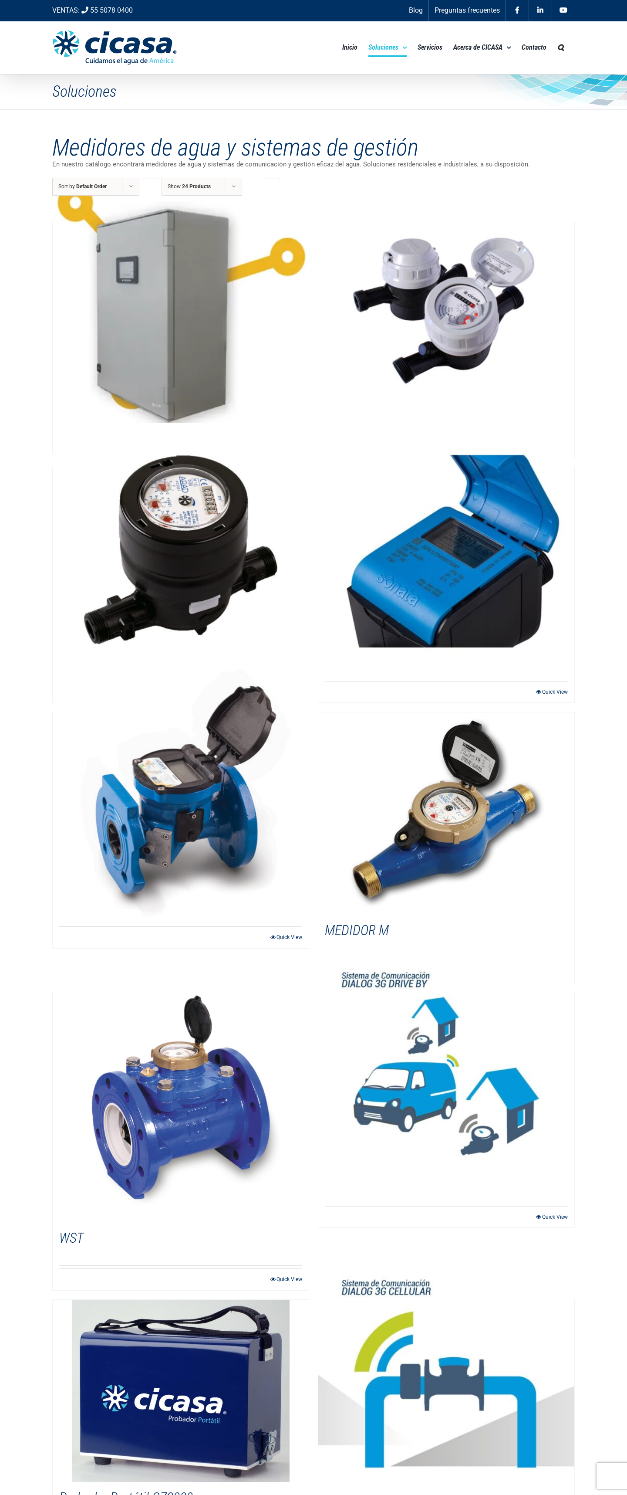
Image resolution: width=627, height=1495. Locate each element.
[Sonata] (446, 551)
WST (71, 1238)
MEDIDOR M (357, 930)
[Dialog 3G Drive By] (446, 1076)
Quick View (555, 692)
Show (189, 186)
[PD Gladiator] (181, 551)
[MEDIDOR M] (446, 813)
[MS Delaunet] (446, 306)
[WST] (181, 1107)
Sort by (82, 186)
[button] (560, 47)
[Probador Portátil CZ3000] (181, 1391)
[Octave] (181, 796)
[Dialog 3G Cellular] (446, 1384)
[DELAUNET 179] (181, 304)
